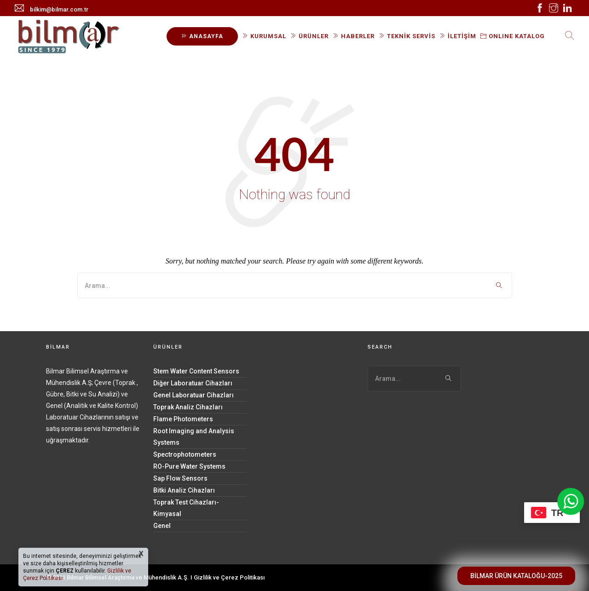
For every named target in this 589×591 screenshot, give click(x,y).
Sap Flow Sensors (180, 478)
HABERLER (354, 36)
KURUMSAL (264, 36)
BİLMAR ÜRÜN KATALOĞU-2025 (516, 576)
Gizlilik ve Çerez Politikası (229, 577)
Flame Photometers (183, 419)
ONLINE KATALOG (512, 36)
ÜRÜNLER (309, 36)
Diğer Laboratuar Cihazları (192, 383)
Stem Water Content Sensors (196, 371)
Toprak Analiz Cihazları (188, 407)
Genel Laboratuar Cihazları (193, 395)
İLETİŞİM (457, 36)
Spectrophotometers (184, 454)
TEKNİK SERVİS (407, 36)
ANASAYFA (202, 36)
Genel (162, 525)
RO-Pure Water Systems (189, 466)
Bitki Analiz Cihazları (184, 490)
